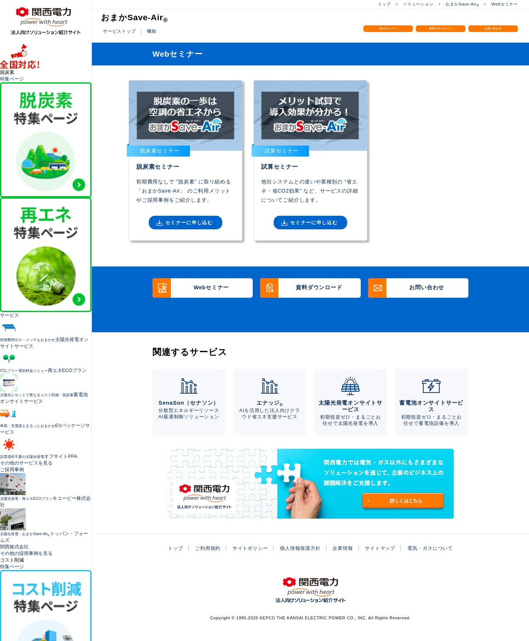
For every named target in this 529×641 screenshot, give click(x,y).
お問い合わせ (493, 31)
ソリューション (412, 4)
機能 (155, 30)
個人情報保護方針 (299, 560)
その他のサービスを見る (26, 463)
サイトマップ (383, 560)
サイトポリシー (247, 560)
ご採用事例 (12, 469)
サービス (9, 315)
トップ (377, 4)
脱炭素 (7, 72)
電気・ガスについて (436, 560)
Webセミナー (503, 4)
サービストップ (120, 30)
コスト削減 (12, 560)
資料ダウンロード (441, 35)
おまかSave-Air (459, 4)
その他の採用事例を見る (26, 553)
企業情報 (344, 560)
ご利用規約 (202, 560)
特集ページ (12, 79)
